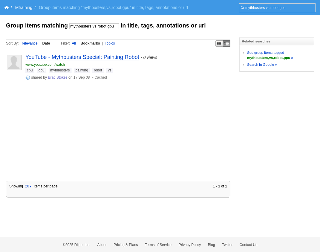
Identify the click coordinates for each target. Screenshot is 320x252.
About (102, 245)
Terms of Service (158, 245)
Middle (226, 43)
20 (28, 186)
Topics (110, 43)
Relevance (29, 43)
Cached (100, 77)
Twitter (227, 245)
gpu (42, 70)
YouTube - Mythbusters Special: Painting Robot (82, 57)
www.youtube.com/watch (45, 64)
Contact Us (248, 245)
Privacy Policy (190, 245)
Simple (219, 43)
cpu (30, 70)
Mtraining (24, 7)
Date (46, 43)
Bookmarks (90, 43)
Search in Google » (262, 64)
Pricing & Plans (126, 245)
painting (82, 70)
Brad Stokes (57, 77)
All (74, 43)
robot (98, 70)
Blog (211, 245)
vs (109, 70)
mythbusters (60, 70)
